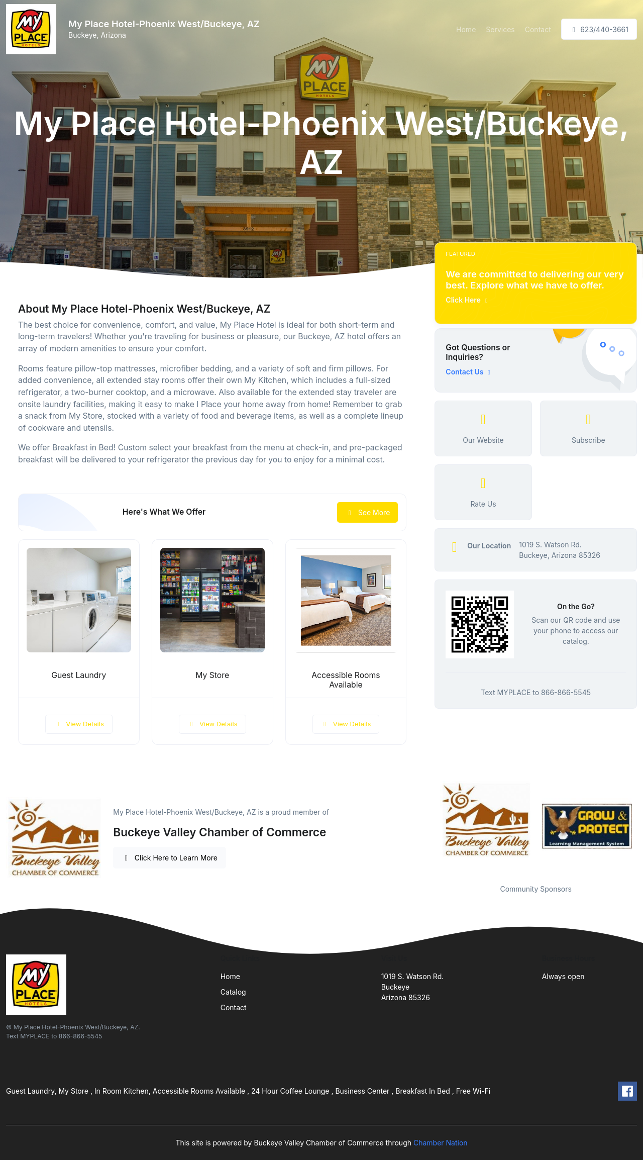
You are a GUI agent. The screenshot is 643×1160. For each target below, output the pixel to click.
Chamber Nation (440, 1142)
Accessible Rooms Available (345, 680)
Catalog (233, 992)
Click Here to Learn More (170, 857)
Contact (538, 29)
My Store (212, 675)
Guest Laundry (78, 675)
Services (500, 29)
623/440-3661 (599, 29)
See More (367, 512)
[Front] (33, 29)
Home (466, 29)
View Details (79, 724)
